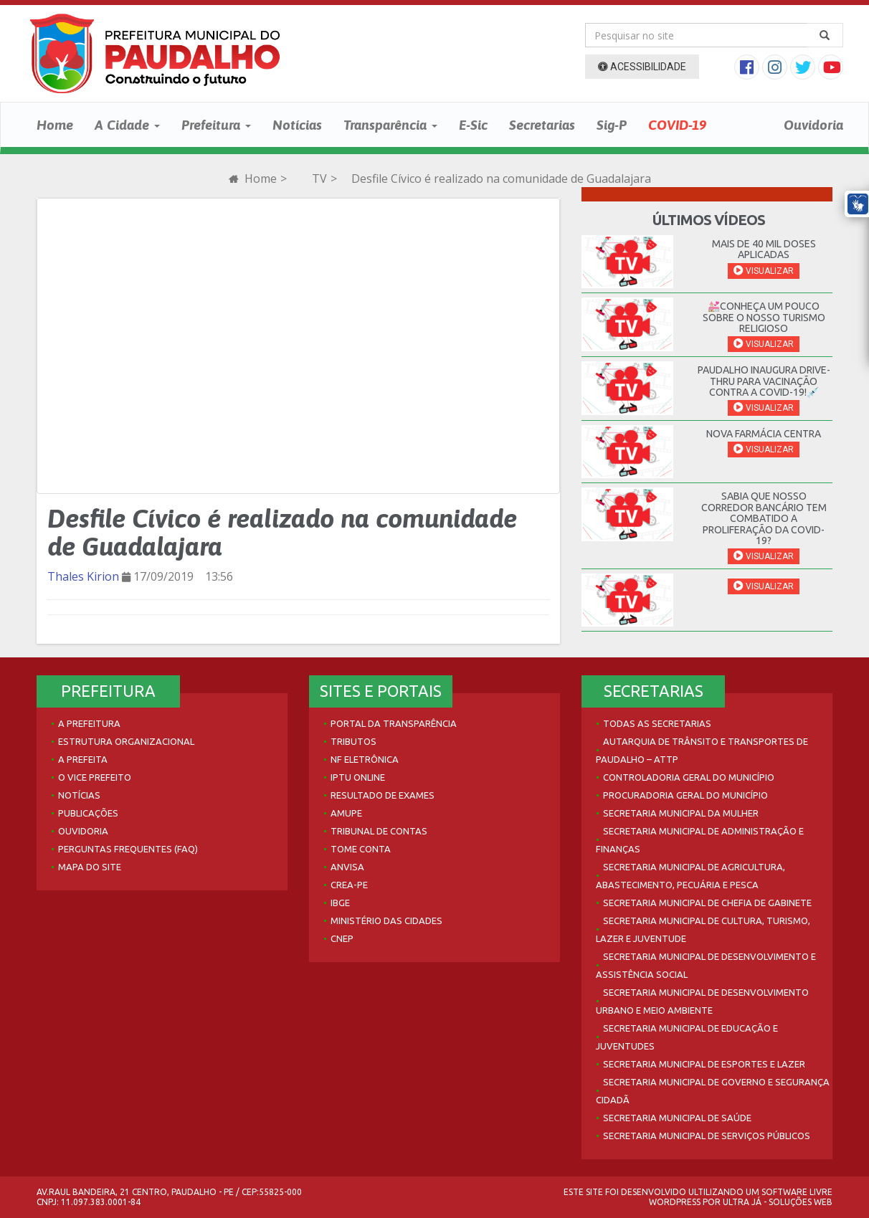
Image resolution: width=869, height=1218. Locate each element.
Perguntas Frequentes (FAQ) (128, 849)
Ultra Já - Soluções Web (777, 1202)
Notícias (297, 125)
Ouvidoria (813, 125)
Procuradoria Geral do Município (685, 795)
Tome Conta (361, 849)
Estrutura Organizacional (126, 741)
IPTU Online (358, 777)
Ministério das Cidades (386, 920)
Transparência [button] (390, 125)
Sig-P (612, 125)
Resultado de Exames (382, 795)
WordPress (675, 1202)
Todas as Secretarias (657, 723)
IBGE (340, 903)
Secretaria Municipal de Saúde (677, 1118)
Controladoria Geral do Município (688, 777)
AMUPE (346, 813)
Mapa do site (89, 867)
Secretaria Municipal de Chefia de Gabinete (707, 903)
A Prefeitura (89, 723)
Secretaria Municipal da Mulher (681, 813)
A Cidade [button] (127, 125)
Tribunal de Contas (379, 831)
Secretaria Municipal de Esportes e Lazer (704, 1064)
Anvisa (347, 867)
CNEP (342, 938)
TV (319, 178)
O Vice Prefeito (94, 777)
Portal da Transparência (394, 723)
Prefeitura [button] (216, 125)
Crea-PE (349, 885)
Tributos (353, 741)
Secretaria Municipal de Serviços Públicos (706, 1136)
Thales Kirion (83, 576)
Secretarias (542, 125)
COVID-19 (677, 125)
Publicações (88, 813)
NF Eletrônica (365, 759)
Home (55, 125)
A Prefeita (83, 759)
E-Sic (473, 125)
